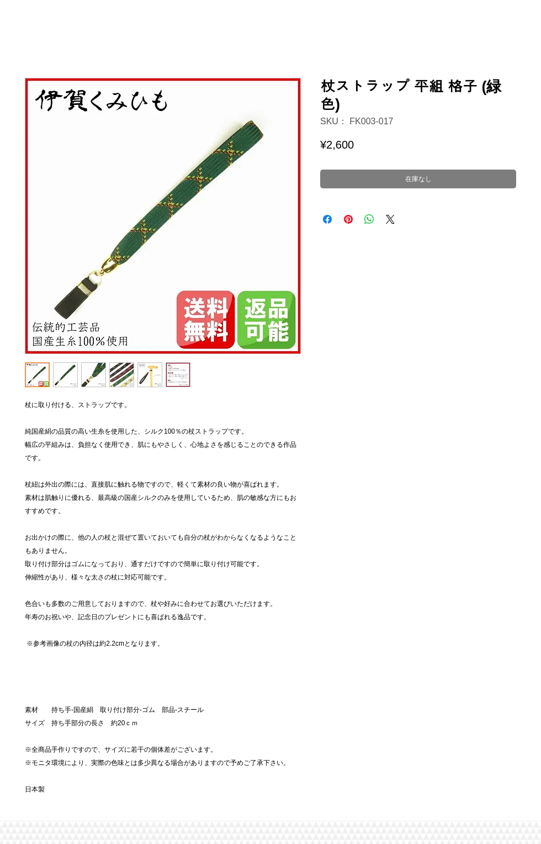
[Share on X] (390, 219)
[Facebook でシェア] (327, 219)
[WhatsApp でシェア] (369, 219)
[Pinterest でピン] (348, 219)
